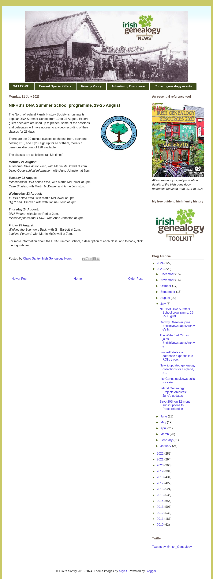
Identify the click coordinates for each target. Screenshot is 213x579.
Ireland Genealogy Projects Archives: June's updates (173, 392)
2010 (160, 524)
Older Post (135, 278)
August (165, 297)
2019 (160, 471)
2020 (160, 465)
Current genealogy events (173, 86)
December (167, 274)
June (164, 416)
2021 (160, 459)
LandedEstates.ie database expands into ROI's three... (176, 356)
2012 (160, 512)
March (165, 434)
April (163, 428)
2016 (160, 489)
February (166, 440)
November (167, 280)
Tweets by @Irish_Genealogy (172, 546)
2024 (160, 263)
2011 (160, 518)
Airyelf (123, 571)
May (163, 422)
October (166, 286)
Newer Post (19, 278)
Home (78, 278)
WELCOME (21, 86)
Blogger (151, 571)
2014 (160, 501)
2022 (160, 453)
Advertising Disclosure (128, 86)
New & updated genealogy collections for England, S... (177, 369)
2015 (160, 495)
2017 (160, 483)
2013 (160, 506)
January (166, 446)
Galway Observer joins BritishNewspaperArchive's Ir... (177, 326)
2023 (160, 269)
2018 (160, 477)
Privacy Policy (91, 86)
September (168, 291)
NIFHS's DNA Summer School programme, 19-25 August (177, 312)
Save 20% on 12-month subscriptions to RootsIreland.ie (175, 405)
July (163, 303)
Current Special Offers (55, 86)
